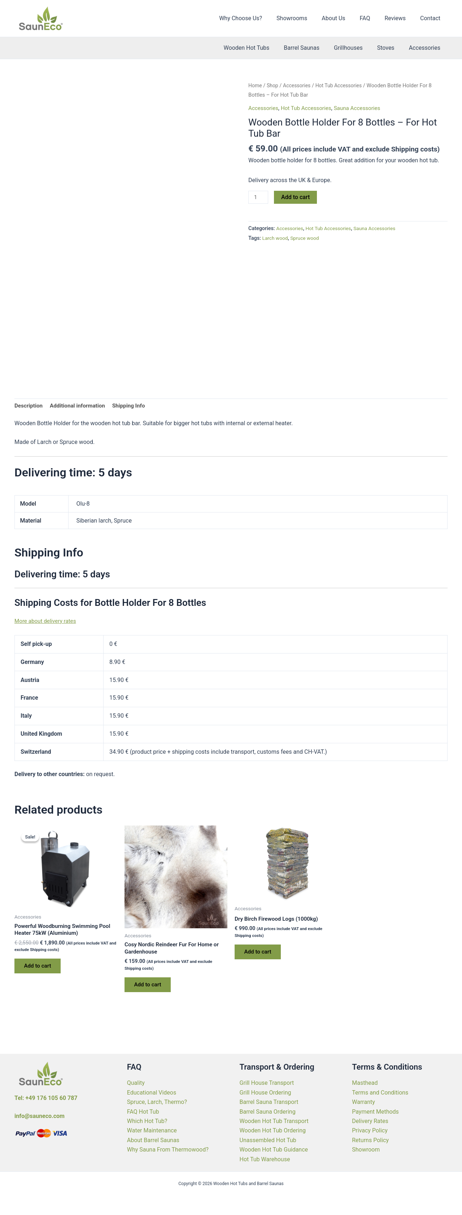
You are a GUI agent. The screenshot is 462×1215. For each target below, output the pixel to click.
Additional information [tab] (80, 405)
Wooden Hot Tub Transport (274, 1121)
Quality (136, 1082)
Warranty (363, 1102)
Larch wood (275, 238)
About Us (343, 18)
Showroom (366, 1149)
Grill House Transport (267, 1082)
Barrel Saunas (312, 47)
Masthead (365, 1082)
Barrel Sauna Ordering (268, 1111)
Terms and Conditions (380, 1092)
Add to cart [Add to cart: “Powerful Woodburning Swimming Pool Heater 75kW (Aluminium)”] (39, 968)
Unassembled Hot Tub (268, 1140)
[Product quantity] (258, 197)
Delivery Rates (370, 1121)
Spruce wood (307, 238)
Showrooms (304, 18)
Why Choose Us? (256, 18)
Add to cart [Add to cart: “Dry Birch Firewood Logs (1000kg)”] (259, 953)
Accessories (426, 47)
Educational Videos (151, 1092)
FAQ (372, 18)
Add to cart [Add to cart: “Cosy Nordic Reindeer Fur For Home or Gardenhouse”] (149, 987)
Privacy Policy (370, 1130)
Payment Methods (375, 1111)
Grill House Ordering (265, 1092)
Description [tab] (29, 405)
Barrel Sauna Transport (269, 1102)
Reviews (399, 18)
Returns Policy (370, 1140)
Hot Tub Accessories (342, 85)
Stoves (390, 47)
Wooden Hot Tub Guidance (274, 1149)
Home (255, 85)
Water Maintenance (152, 1130)
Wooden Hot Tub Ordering (273, 1130)
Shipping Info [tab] (134, 405)
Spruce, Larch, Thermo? (157, 1102)
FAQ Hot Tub (143, 1111)
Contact (432, 18)
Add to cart (296, 197)
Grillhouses (355, 47)
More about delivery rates (46, 621)
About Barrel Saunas (153, 1140)
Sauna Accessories (362, 108)
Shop (273, 85)
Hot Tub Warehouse (265, 1159)
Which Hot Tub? (147, 1121)
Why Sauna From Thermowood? (168, 1149)
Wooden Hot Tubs (260, 47)
